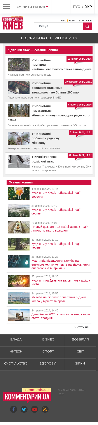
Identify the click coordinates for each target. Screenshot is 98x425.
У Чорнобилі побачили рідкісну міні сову (46, 138)
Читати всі (82, 327)
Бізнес (48, 339)
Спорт (48, 351)
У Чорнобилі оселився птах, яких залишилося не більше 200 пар (55, 87)
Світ (80, 351)
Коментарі (69, 390)
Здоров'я (48, 363)
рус (76, 7)
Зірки (80, 363)
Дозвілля (80, 339)
